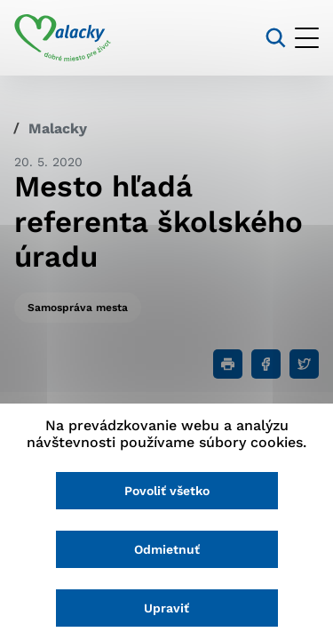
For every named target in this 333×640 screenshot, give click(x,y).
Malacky (57, 128)
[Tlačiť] (227, 364)
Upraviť (166, 608)
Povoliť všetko (167, 491)
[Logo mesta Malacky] (62, 38)
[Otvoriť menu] (307, 38)
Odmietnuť (167, 549)
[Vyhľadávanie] (276, 38)
